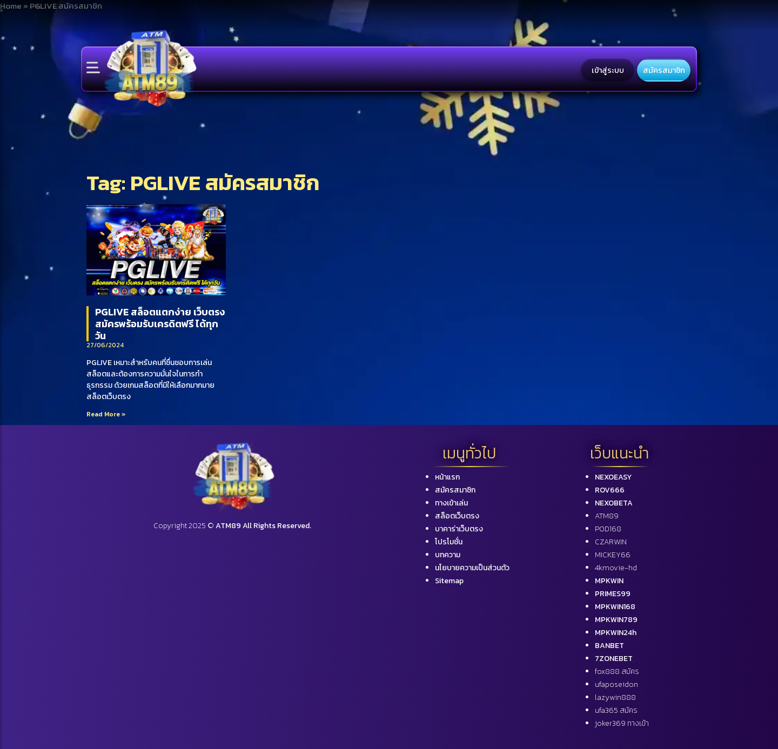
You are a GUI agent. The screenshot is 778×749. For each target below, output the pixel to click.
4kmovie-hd (616, 567)
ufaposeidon (616, 684)
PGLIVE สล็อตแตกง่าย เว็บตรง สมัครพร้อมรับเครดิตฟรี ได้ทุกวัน (160, 323)
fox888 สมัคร (617, 671)
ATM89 (607, 516)
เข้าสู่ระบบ (608, 70)
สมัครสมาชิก (664, 70)
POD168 (608, 529)
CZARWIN (611, 542)
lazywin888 (615, 697)
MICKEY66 (613, 555)
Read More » (106, 414)
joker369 (622, 723)
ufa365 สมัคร (616, 710)
